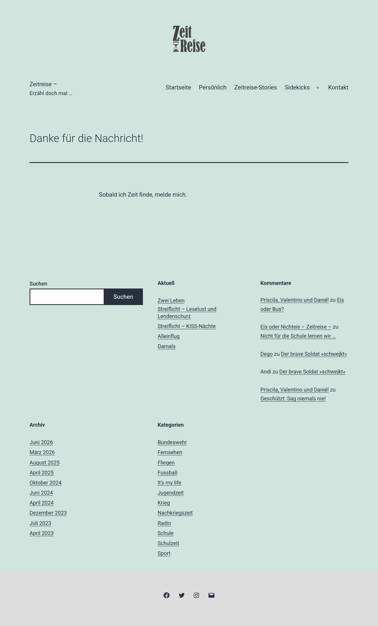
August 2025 (45, 462)
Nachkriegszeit (175, 513)
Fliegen (166, 462)
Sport (164, 553)
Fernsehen (170, 452)
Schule (166, 533)
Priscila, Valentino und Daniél (294, 300)
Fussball (167, 473)
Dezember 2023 (48, 513)
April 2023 (42, 533)
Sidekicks (297, 87)
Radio (164, 523)
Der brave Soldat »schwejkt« (314, 354)
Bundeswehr (172, 442)
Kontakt (338, 87)
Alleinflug (169, 336)
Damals (167, 346)
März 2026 (42, 452)
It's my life (169, 483)
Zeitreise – (44, 84)
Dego (266, 354)
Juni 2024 (41, 493)
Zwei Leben (171, 300)
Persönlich (213, 87)
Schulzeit (168, 543)
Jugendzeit (171, 493)
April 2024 (42, 503)
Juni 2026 (41, 442)
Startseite (178, 87)
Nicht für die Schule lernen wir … (298, 336)
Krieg (164, 503)
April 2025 (42, 473)
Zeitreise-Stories (255, 87)
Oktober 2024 (45, 483)
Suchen (38, 284)
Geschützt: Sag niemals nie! (293, 398)
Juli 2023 (40, 523)
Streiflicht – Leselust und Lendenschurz (187, 312)
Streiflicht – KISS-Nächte (187, 326)
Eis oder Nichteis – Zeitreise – (296, 327)
